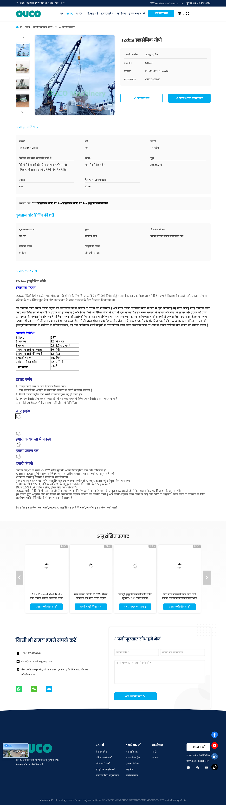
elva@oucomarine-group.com (36, 661)
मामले (154, 752)
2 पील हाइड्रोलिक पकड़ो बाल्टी (34, 507)
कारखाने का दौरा (133, 757)
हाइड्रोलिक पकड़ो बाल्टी (42, 27)
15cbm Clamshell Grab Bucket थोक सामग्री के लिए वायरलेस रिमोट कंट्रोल (46, 598)
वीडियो (79, 13)
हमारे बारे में (107, 13)
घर (61, 13)
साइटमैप (129, 769)
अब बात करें (161, 13)
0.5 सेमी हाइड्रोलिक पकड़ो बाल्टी (101, 507)
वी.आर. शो (92, 13)
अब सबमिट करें (135, 696)
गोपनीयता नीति (46, 800)
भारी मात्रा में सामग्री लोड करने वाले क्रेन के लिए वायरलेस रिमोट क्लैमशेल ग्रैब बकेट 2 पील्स (179, 598)
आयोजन (121, 13)
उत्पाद (69, 13)
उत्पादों (27, 27)
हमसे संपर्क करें (137, 13)
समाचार (155, 757)
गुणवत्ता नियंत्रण (132, 763)
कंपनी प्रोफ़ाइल (132, 752)
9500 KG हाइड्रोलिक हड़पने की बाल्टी (67, 507)
